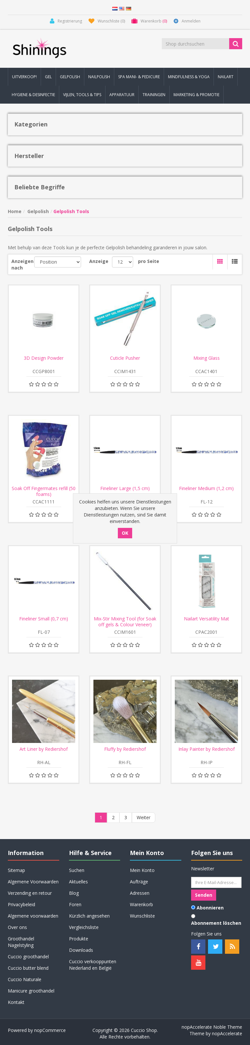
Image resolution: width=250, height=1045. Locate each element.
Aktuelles (78, 881)
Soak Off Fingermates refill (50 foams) (44, 491)
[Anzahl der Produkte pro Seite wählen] (122, 262)
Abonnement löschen (216, 923)
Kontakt (16, 1002)
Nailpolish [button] (99, 77)
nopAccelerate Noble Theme (212, 1027)
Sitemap (16, 870)
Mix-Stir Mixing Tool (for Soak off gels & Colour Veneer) (125, 622)
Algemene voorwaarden (33, 916)
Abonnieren (210, 908)
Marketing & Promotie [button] (196, 94)
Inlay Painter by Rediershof (206, 749)
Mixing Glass (206, 358)
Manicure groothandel (31, 991)
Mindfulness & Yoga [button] (189, 77)
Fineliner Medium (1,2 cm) (206, 488)
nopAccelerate (227, 1033)
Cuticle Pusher (125, 358)
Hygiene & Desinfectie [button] (33, 94)
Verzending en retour (30, 893)
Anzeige (98, 261)
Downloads (81, 950)
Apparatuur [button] (121, 94)
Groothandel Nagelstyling (21, 942)
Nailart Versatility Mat (206, 619)
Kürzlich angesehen (89, 916)
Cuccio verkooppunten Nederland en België (92, 964)
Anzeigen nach (22, 264)
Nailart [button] (225, 77)
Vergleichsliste (84, 927)
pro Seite (148, 261)
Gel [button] (48, 77)
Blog (74, 893)
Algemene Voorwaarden (33, 881)
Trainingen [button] (154, 94)
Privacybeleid (21, 904)
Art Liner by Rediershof (44, 749)
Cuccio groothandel (28, 956)
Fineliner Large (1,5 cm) (125, 488)
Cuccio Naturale (24, 979)
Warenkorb (141, 904)
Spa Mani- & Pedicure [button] (139, 77)
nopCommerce (50, 1030)
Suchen (76, 870)
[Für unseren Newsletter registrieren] (216, 882)
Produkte (78, 939)
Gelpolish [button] (70, 77)
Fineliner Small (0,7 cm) (43, 619)
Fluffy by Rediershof (125, 749)
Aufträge (139, 881)
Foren (75, 904)
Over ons (17, 927)
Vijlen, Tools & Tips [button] (82, 94)
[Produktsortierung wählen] (57, 262)
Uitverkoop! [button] (24, 77)
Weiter (143, 817)
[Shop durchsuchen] (196, 43)
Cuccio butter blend (28, 968)
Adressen (139, 893)
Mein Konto (142, 870)
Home (14, 211)
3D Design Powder (43, 358)
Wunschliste (142, 916)
